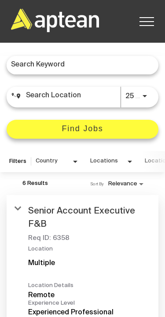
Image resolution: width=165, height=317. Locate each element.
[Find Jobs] (82, 129)
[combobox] (78, 64)
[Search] (82, 129)
